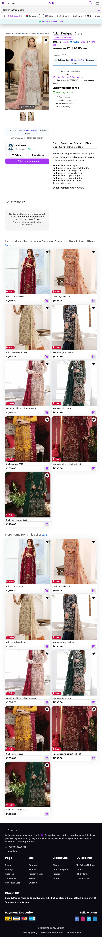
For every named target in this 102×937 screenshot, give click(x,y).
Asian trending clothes (16, 352)
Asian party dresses (15, 296)
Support (33, 883)
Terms (32, 878)
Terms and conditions (52, 933)
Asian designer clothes (63, 352)
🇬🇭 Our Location (32, 16)
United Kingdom (61, 870)
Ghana (56, 865)
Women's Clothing (29, 33)
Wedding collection (62, 296)
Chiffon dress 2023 (14, 464)
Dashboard (83, 878)
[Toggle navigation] (96, 3)
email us (11, 851)
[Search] (51, 10)
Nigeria (56, 874)
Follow (16, 155)
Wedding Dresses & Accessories (68, 77)
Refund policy (74, 933)
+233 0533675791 (15, 847)
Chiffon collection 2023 (16, 520)
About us (9, 874)
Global (56, 878)
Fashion (18, 33)
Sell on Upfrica (85, 865)
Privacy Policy (36, 874)
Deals (8, 865)
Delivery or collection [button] (65, 103)
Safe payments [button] (63, 97)
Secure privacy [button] (63, 107)
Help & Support (13, 16)
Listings (9, 870)
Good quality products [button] (65, 100)
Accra (92, 42)
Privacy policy (30, 933)
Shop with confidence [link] (66, 88)
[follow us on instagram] (83, 919)
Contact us (10, 878)
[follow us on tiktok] (95, 919)
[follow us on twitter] (89, 919)
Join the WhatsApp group (51, 21)
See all (45, 535)
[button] (90, 3)
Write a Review (63, 37)
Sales (80, 870)
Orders (81, 874)
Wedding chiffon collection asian (21, 408)
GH (54, 45)
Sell (51, 3)
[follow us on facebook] (77, 919)
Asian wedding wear (62, 408)
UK (42, 835)
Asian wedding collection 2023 (67, 464)
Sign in (32, 870)
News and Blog (12, 883)
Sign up (33, 865)
